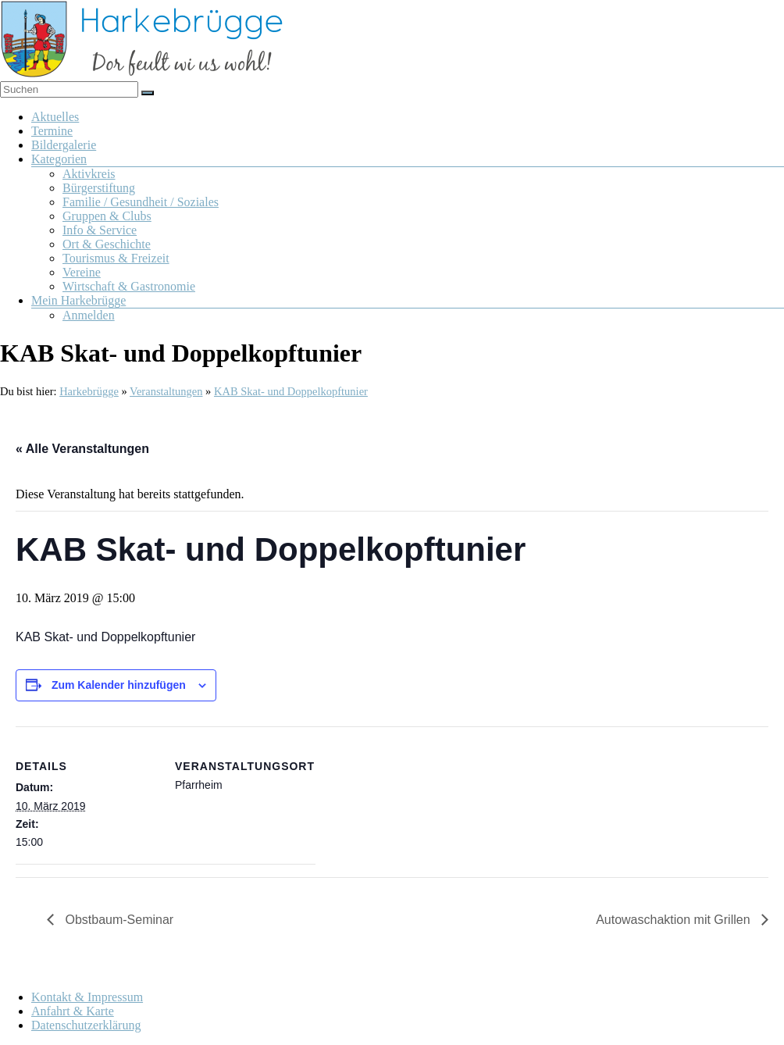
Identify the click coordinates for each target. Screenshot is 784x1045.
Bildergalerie (63, 145)
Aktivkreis (89, 173)
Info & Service (99, 230)
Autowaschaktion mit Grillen (675, 919)
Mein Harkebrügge (78, 300)
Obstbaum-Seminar (117, 919)
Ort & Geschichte (106, 244)
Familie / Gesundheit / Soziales (140, 202)
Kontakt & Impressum (87, 997)
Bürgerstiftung (98, 187)
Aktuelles (55, 116)
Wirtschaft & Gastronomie (128, 286)
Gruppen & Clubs (106, 216)
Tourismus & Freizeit (115, 258)
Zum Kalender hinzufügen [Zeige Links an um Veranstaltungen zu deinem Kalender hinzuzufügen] (119, 685)
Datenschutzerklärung (86, 1025)
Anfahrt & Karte (72, 1011)
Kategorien (59, 159)
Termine (52, 130)
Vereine (81, 272)
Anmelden (88, 315)
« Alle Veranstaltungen (82, 448)
